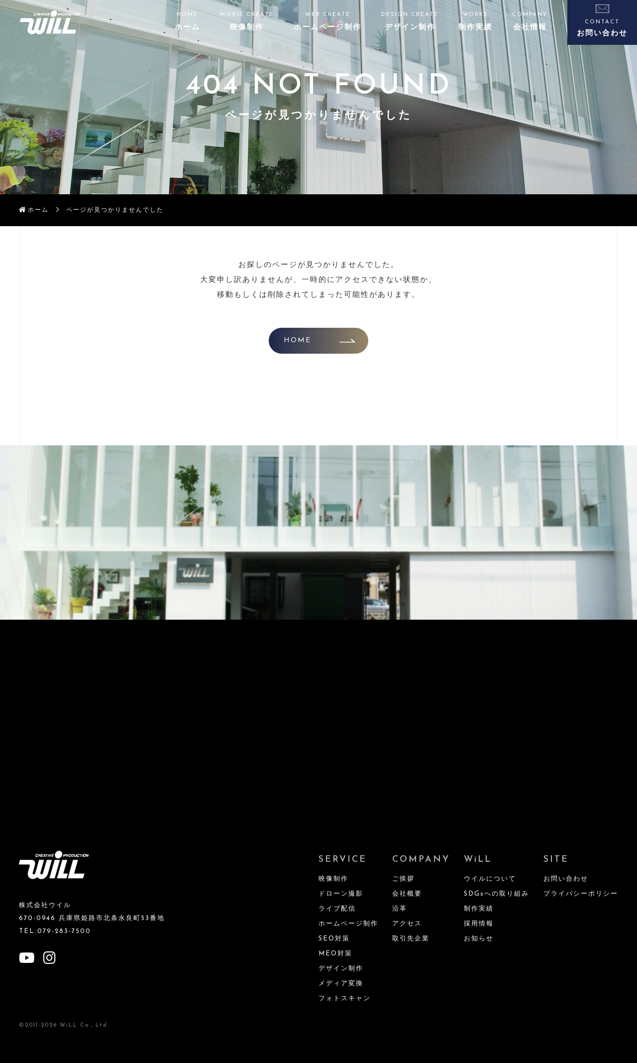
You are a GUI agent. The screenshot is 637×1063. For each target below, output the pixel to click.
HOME (297, 340)
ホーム (38, 210)
